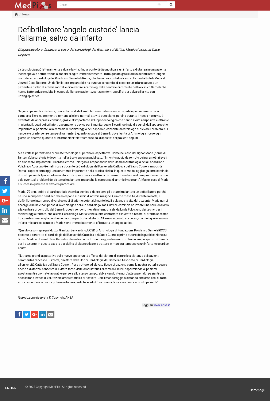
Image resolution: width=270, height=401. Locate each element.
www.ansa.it (162, 305)
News (26, 14)
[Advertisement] (94, 348)
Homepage (257, 390)
